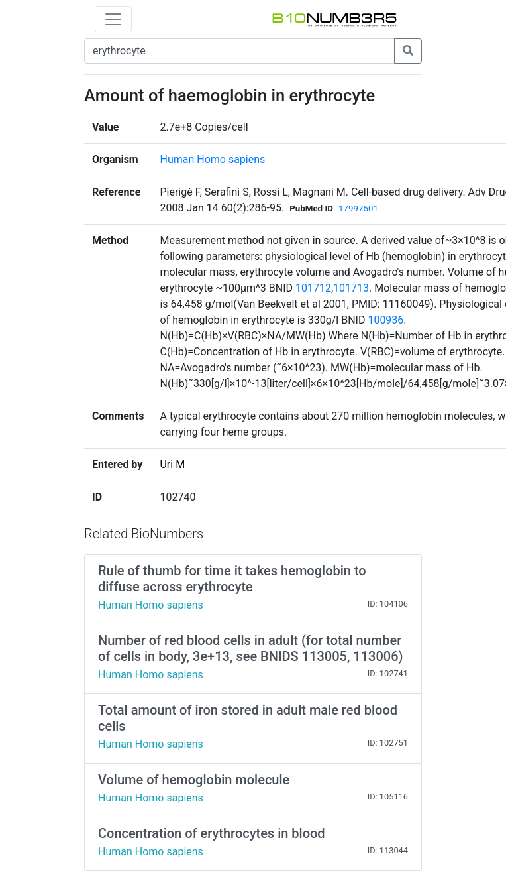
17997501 (358, 208)
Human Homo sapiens (212, 159)
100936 (385, 320)
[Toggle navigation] (113, 19)
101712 (313, 288)
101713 (351, 288)
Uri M (172, 464)
